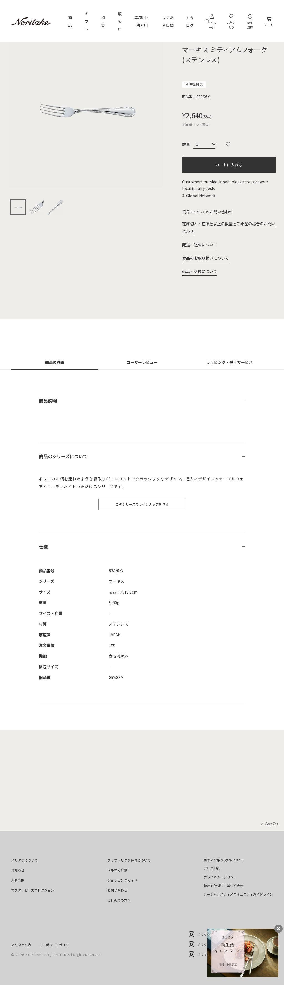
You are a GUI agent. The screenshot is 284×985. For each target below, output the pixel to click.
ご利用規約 (212, 868)
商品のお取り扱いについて (205, 258)
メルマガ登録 (117, 870)
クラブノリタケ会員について (129, 860)
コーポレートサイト (54, 944)
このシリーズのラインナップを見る (142, 504)
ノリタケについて (24, 860)
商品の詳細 (54, 362)
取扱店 (120, 21)
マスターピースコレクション (32, 890)
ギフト (86, 21)
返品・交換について (199, 271)
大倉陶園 (17, 880)
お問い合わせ (117, 890)
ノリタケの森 (21, 944)
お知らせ (17, 870)
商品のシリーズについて (63, 456)
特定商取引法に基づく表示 (224, 885)
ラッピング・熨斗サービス (229, 362)
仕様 (43, 546)
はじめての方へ (119, 900)
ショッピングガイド (122, 880)
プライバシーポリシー (220, 877)
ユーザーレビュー (142, 362)
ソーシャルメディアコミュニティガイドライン (238, 894)
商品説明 (48, 400)
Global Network (200, 195)
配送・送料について (199, 244)
